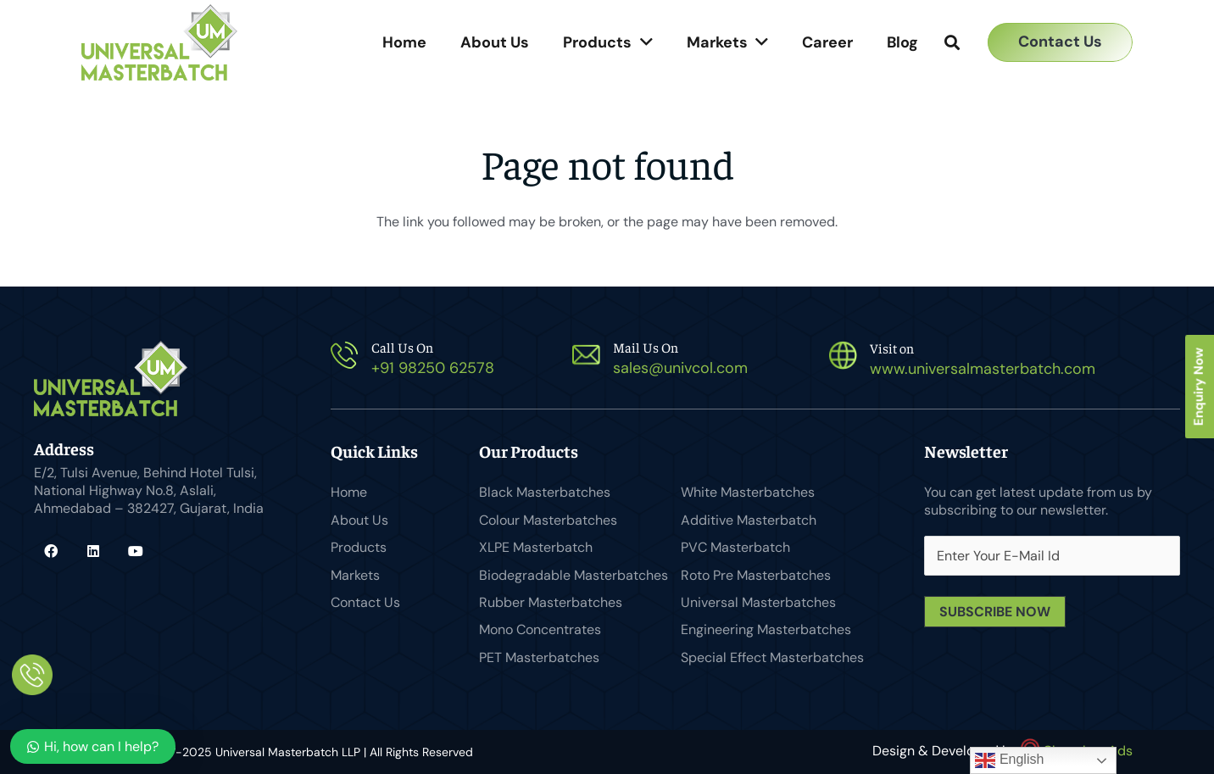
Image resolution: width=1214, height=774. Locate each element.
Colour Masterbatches (548, 520)
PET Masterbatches (539, 657)
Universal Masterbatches (758, 602)
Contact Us (365, 602)
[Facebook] (51, 551)
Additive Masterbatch (748, 520)
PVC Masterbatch (735, 547)
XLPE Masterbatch (536, 547)
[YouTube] (136, 551)
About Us (359, 520)
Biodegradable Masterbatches (573, 575)
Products (359, 547)
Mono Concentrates (540, 629)
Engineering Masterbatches (766, 629)
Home (349, 492)
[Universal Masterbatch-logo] (159, 42)
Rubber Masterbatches (550, 602)
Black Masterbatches (544, 492)
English (1009, 760)
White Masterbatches (748, 492)
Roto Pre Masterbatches (756, 575)
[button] (952, 43)
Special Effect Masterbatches (772, 657)
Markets (355, 575)
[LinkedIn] (93, 551)
